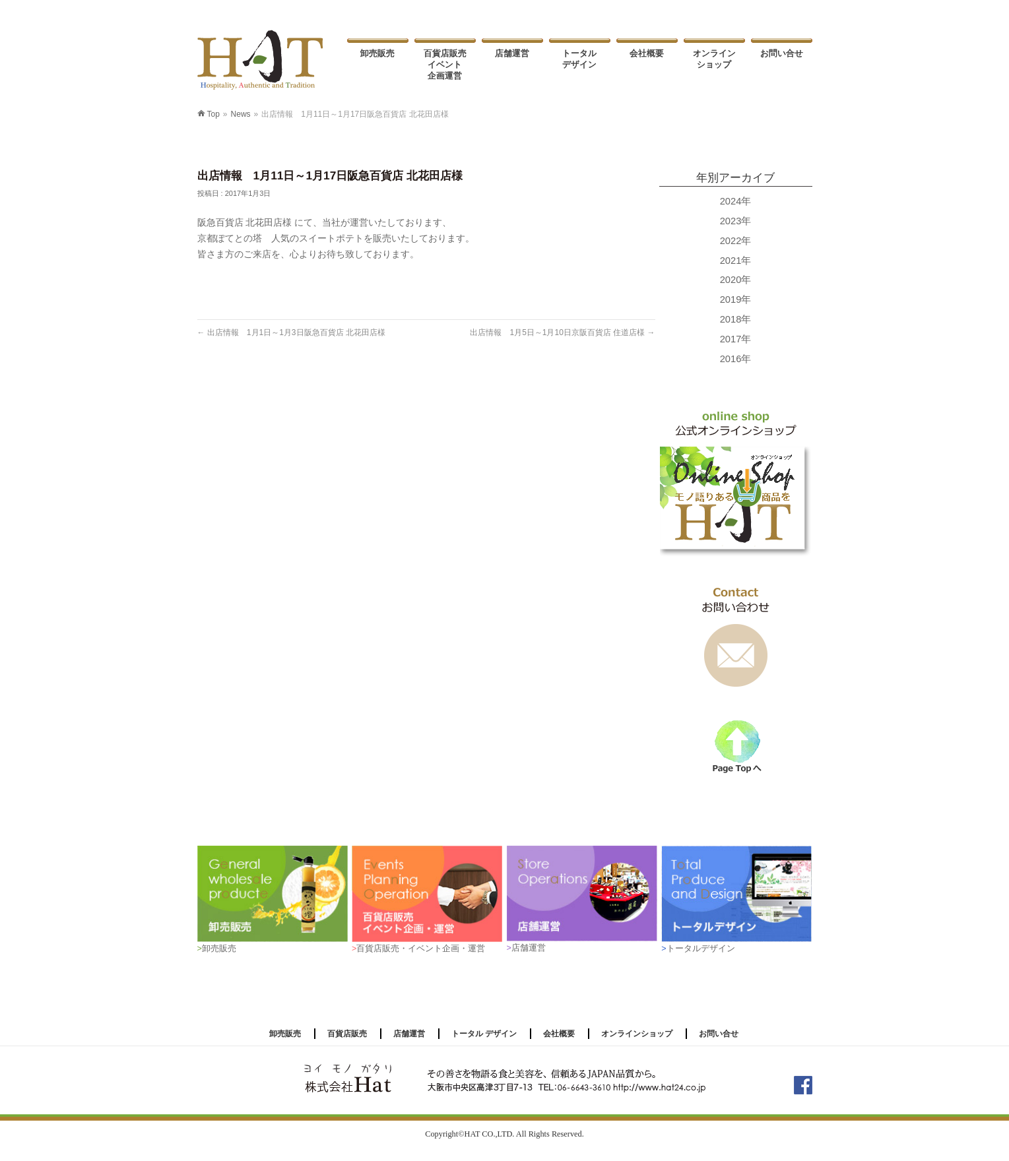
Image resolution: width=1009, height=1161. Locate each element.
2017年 (736, 339)
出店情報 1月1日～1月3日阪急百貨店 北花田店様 (291, 332)
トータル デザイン (484, 1033)
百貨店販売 (347, 1033)
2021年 (736, 260)
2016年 (736, 359)
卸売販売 (285, 1033)
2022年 (736, 240)
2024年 (736, 201)
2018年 (736, 319)
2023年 (736, 221)
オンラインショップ (636, 1033)
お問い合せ (718, 1033)
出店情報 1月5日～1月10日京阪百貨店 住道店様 (562, 332)
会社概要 (559, 1033)
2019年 (736, 299)
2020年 (736, 279)
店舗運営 (409, 1033)
